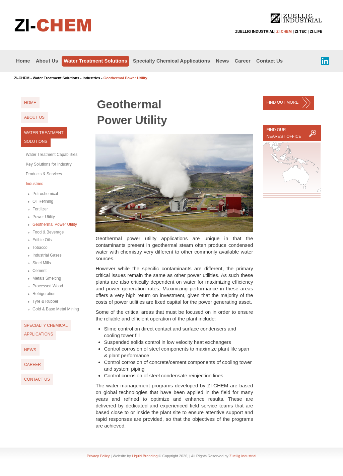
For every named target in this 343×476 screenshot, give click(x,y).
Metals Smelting (46, 278)
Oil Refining (42, 201)
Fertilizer (40, 209)
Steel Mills (41, 263)
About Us (47, 61)
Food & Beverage (48, 232)
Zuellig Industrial (242, 456)
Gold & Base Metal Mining (55, 309)
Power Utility (43, 216)
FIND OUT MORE (288, 102)
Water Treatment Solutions (95, 61)
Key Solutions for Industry (49, 164)
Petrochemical (45, 193)
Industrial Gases (47, 255)
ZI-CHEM (284, 31)
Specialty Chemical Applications (171, 61)
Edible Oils (42, 239)
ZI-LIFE (316, 31)
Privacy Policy (98, 456)
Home (23, 61)
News (222, 61)
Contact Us (269, 61)
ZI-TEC (300, 31)
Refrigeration (44, 293)
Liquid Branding (144, 456)
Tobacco (40, 247)
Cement (39, 270)
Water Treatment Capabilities (51, 154)
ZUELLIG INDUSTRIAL (254, 31)
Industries (91, 78)
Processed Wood (47, 286)
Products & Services (44, 174)
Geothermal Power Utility (54, 224)
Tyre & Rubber (45, 301)
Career (242, 61)
